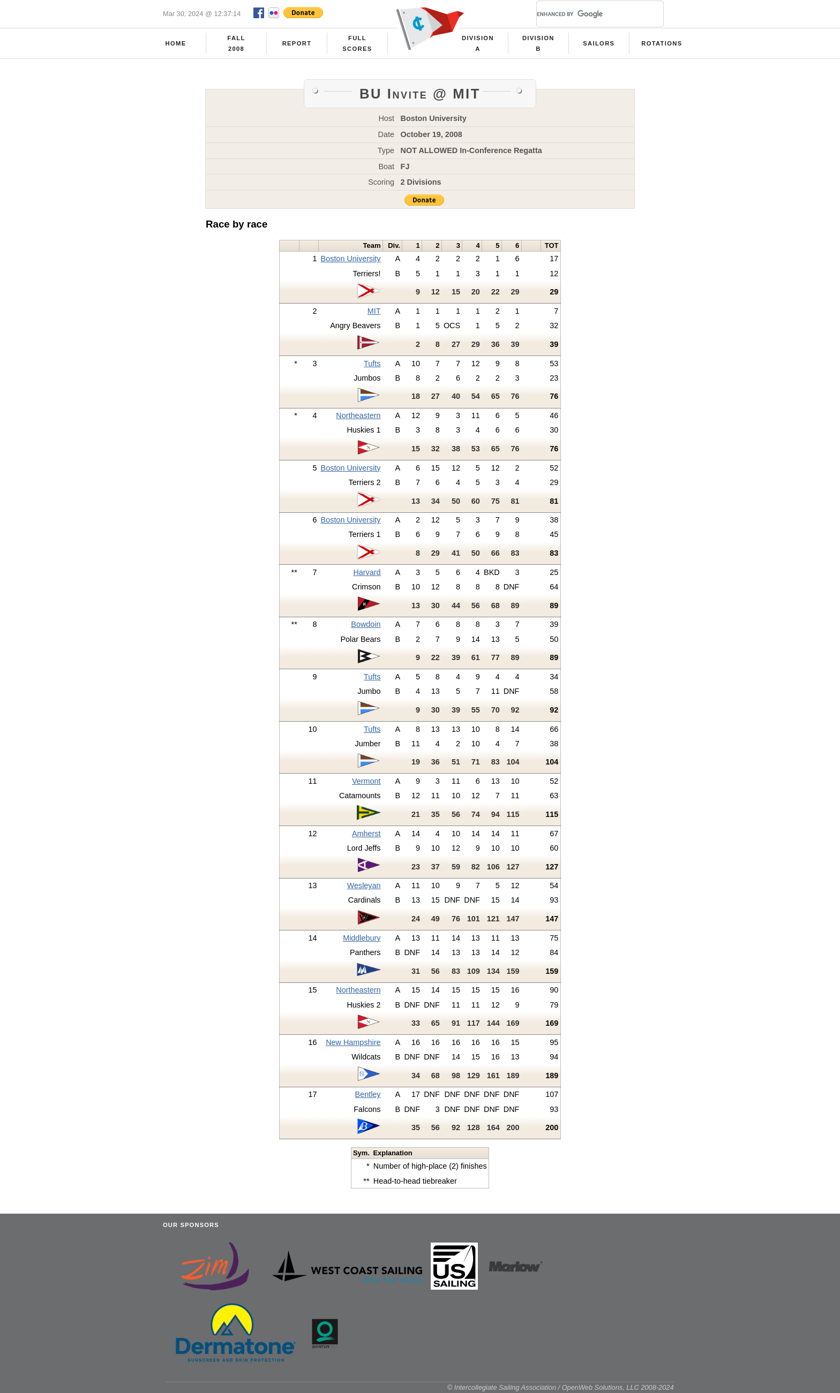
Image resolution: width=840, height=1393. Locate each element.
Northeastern (358, 415)
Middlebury (361, 938)
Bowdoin (365, 624)
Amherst (366, 833)
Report (297, 43)
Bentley (368, 1094)
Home (176, 43)
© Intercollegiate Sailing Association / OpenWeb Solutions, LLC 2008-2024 (560, 1387)
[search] (587, 13)
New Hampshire (353, 1042)
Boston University (351, 258)
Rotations (661, 43)
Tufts (372, 363)
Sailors (598, 43)
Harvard (366, 572)
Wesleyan (364, 885)
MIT (374, 311)
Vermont (366, 781)
